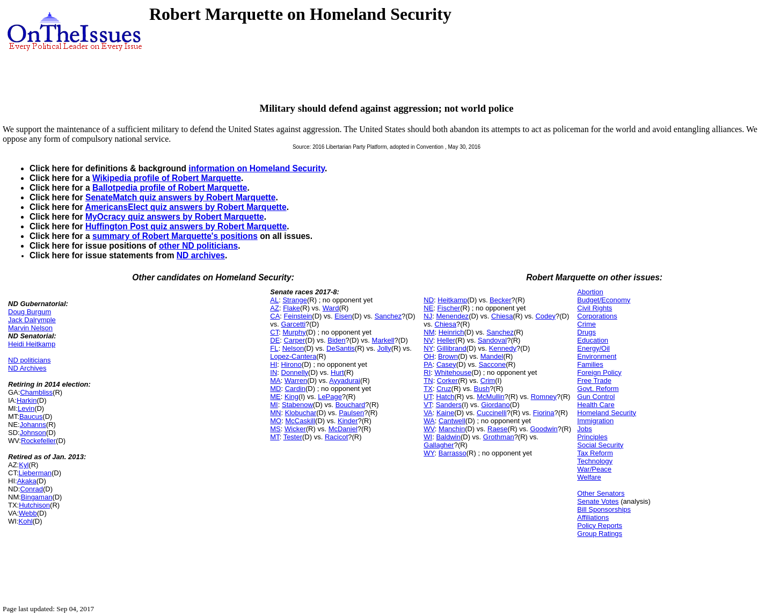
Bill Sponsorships (604, 509)
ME (275, 397)
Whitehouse (453, 372)
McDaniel (343, 429)
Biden (336, 340)
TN (428, 380)
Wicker (295, 429)
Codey (545, 316)
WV (429, 429)
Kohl (26, 521)
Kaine (445, 413)
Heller (446, 340)
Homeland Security (606, 413)
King (291, 397)
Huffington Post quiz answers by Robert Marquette (186, 226)
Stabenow (297, 405)
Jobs (584, 429)
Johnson (33, 433)
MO (275, 421)
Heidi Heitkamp (31, 344)
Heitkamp (452, 300)
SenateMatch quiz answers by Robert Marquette (180, 197)
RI (427, 372)
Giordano (495, 405)
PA (428, 364)
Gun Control (596, 397)
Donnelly (295, 372)
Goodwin (543, 429)
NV (428, 340)
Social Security (600, 445)
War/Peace (594, 469)
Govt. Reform (597, 389)
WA (429, 421)
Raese (497, 429)
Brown (448, 356)
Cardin (295, 389)
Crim (487, 380)
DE (275, 340)
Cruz (443, 389)
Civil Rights (594, 308)
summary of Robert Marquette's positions (175, 236)
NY (428, 348)
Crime (586, 324)
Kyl (23, 465)
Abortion (590, 292)
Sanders (449, 405)
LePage (330, 397)
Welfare (589, 477)
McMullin (490, 397)
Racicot (336, 437)
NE (428, 308)
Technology (594, 461)
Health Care (595, 405)
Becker (500, 300)
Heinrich (451, 332)
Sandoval (492, 340)
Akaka (27, 481)
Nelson (293, 348)
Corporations (597, 316)
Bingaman (37, 497)
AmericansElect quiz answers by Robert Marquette (185, 207)
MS (275, 429)
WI (428, 437)
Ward (331, 308)
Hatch (445, 397)
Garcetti (293, 324)
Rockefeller (38, 441)
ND (429, 300)
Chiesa (502, 316)
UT (428, 397)
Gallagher (439, 445)
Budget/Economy (603, 300)
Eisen (343, 316)
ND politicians (29, 360)
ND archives (201, 255)
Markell (383, 340)
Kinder (348, 421)
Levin (26, 408)
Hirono (291, 364)
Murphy (293, 332)
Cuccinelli (492, 413)
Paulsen (351, 413)
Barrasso (452, 453)
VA (428, 413)
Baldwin (448, 437)
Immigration (595, 421)
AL (274, 300)
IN (273, 372)
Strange (294, 300)
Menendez (452, 316)
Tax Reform (594, 453)
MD (275, 389)
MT (274, 437)
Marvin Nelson (30, 328)
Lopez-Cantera (293, 356)
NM (429, 332)
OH (429, 356)
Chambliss (36, 392)
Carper (294, 340)
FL (274, 348)
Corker (447, 380)
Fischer (449, 308)
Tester (292, 437)
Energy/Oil (593, 348)
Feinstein (298, 316)
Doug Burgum (29, 312)
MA (275, 380)
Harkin (27, 400)
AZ (274, 308)
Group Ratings (599, 534)
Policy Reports (599, 525)
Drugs (586, 332)
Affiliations (593, 517)
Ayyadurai (344, 380)
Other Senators (600, 493)
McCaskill (300, 421)
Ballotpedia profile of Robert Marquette (169, 187)
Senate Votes (597, 501)
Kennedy (502, 348)
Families (590, 364)
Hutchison (34, 505)
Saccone (492, 364)
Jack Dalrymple (32, 320)
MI (274, 405)
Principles (592, 437)
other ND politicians (198, 245)
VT (428, 405)
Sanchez (388, 316)
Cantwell (452, 421)
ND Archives (27, 368)
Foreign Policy (599, 372)
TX (428, 389)
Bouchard (351, 405)
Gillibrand (451, 348)
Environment (596, 356)
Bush (481, 389)
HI (273, 364)
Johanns (33, 425)
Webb (28, 513)
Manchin (452, 429)
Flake (291, 308)
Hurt (337, 372)
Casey (446, 364)
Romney (544, 397)
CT (274, 332)
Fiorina (544, 413)
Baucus (30, 416)
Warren (296, 380)
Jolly (384, 348)
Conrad (31, 489)
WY (429, 453)
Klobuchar (301, 413)
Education (592, 340)
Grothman (498, 437)
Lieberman (35, 473)
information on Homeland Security (256, 168)
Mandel (492, 356)
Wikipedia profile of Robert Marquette (166, 178)
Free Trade (594, 380)
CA (275, 316)
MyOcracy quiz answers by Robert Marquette (174, 216)
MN (275, 413)
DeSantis (340, 348)
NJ (428, 316)
